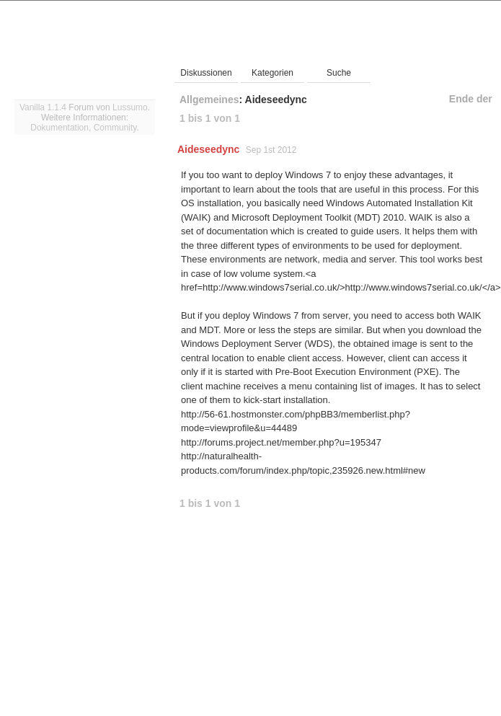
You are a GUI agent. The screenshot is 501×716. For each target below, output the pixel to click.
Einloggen (468, 12)
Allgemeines (209, 99)
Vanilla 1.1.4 (42, 107)
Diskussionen (205, 73)
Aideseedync (208, 149)
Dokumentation (59, 128)
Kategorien (272, 73)
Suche (339, 73)
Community (115, 128)
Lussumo (130, 107)
